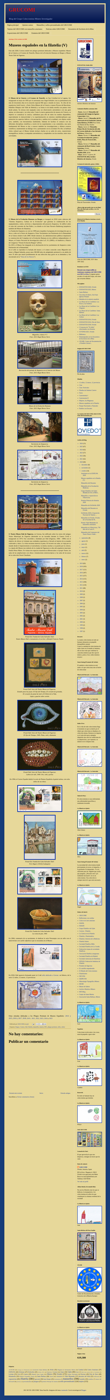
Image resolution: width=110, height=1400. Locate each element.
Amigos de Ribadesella (24, 1369)
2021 (33, 1018)
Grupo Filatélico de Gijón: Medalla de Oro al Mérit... (90, 492)
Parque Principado (72, 1374)
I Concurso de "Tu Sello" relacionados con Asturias (87, 328)
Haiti (77, 1372)
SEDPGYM (83, 979)
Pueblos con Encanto (85, 408)
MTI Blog (82, 992)
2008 (81, 597)
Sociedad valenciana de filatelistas (89, 959)
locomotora (57, 1379)
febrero (83, 556)
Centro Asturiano (92, 1370)
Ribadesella (12, 1376)
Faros (81, 393)
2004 (81, 610)
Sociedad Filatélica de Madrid (88, 956)
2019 (28, 1018)
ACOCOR (11, 1370)
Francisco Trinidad (52, 1372)
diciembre (84, 465)
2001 (81, 619)
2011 (81, 588)
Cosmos (22, 1027)
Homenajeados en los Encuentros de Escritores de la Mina (89, 338)
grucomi (37, 1379)
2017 (81, 569)
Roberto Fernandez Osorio (26, 1376)
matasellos (36, 1027)
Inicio (41, 1093)
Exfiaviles (31, 1372)
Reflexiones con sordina (86, 918)
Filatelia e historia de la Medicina (89, 939)
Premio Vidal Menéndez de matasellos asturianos (89, 523)
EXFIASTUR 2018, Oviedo (87, 325)
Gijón (70, 1372)
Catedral (81, 1370)
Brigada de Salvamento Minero (67, 1370)
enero (83, 559)
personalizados (27, 1381)
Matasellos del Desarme (88, 483)
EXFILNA (12, 1372)
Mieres (49, 1374)
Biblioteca (82, 334)
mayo (83, 547)
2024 (45, 1018)
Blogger (83, 1390)
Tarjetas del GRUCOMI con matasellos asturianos (24, 29)
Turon (51, 1376)
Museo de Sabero (84, 986)
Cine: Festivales (84, 388)
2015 (81, 576)
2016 (81, 572)
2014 (81, 579)
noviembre (84, 468)
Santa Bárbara (83, 292)
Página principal (13, 25)
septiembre (85, 538)
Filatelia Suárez (84, 941)
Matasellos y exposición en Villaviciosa (89, 496)
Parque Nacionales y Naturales (88, 406)
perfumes (19, 1381)
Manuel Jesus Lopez (38, 1374)
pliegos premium (52, 1027)
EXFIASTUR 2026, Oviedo (87, 287)
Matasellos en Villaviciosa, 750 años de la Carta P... (90, 528)
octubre (83, 471)
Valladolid (59, 1376)
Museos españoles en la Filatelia (89, 403)
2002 (81, 616)
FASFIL (81, 923)
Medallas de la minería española (89, 299)
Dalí (26, 1027)
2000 (81, 622)
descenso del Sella (84, 1376)
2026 (81, 443)
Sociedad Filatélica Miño (87, 944)
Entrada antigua (65, 1093)
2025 (50, 1018)
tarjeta (81, 1381)
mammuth (64, 1390)
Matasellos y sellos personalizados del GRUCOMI (54, 25)
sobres (63, 1027)
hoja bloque (47, 1379)
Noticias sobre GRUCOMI (55, 29)
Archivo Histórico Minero (87, 989)
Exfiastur (21, 1372)
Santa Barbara (41, 1376)
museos (42, 1027)
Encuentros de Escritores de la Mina (81, 29)
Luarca (26, 1374)
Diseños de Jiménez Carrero (87, 390)
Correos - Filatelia (84, 931)
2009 (81, 594)
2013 (81, 582)
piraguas (36, 1381)
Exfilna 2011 (41, 1372)
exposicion (13, 1379)
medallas (90, 1379)
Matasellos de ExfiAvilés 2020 (90, 505)
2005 (81, 606)
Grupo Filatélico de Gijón (87, 928)
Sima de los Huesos (27, 257)
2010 (81, 591)
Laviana (11, 1374)
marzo (83, 553)
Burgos (17, 1027)
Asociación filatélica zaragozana (89, 953)
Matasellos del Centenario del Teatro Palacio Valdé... (90, 533)
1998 (81, 628)
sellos (59, 1027)
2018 (24, 1018)
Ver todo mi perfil (82, 1181)
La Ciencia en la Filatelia (87, 933)
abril (83, 550)
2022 (37, 1018)
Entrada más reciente (15, 1093)
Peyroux (83, 1374)
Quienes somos (27, 25)
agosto (83, 541)
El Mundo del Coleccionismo (88, 971)
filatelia (30, 1027)
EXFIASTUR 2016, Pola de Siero (89, 322)
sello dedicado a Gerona (50, 975)
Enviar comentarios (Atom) (25, 1097)
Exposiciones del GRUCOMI (17, 33)
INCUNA (82, 976)
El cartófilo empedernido (87, 968)
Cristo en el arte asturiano (87, 920)
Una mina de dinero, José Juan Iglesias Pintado (88, 295)
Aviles (52, 1370)
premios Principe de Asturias (50, 1381)
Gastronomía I (83, 395)
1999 (81, 625)
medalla (82, 1379)
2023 (41, 1018)
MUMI (81, 984)
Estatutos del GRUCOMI (40, 33)
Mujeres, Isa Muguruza (86, 400)
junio (83, 544)
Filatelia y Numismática (86, 936)
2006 (81, 603)
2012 (81, 585)
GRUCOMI (22, 10)
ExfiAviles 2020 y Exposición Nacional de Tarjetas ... (90, 514)
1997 (81, 631)
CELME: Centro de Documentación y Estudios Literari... (90, 342)
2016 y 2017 (17, 1018)
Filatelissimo (83, 973)
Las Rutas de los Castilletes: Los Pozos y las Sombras (89, 302)
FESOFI (81, 926)
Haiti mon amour (85, 1372)
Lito (18, 1374)
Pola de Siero (94, 1374)
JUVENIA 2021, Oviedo (86, 332)
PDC (45, 1027)
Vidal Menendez (70, 1376)
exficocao (96, 1376)
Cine (80, 385)
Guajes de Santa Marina (86, 994)
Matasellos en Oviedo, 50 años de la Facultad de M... (90, 519)
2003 (81, 613)
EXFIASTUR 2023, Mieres (87, 289)
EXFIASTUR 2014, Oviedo (87, 319)
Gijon (62, 1372)
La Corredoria (95, 1372)
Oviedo (59, 1374)
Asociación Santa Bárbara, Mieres (89, 997)
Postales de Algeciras (85, 966)
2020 (81, 462)
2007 (81, 600)
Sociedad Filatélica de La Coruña (89, 946)
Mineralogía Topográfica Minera (89, 981)
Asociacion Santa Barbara (39, 1370)
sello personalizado (67, 1381)
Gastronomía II (84, 398)
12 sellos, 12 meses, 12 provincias (89, 382)
